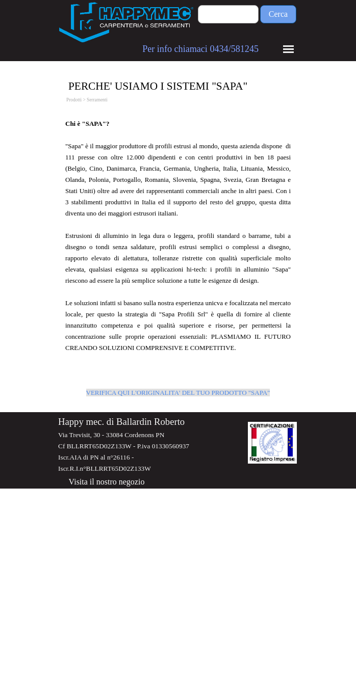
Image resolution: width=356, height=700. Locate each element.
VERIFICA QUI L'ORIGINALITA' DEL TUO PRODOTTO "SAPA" (178, 392)
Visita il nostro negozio (107, 481)
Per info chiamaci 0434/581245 (200, 49)
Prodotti (74, 99)
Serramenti (97, 99)
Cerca (278, 14)
